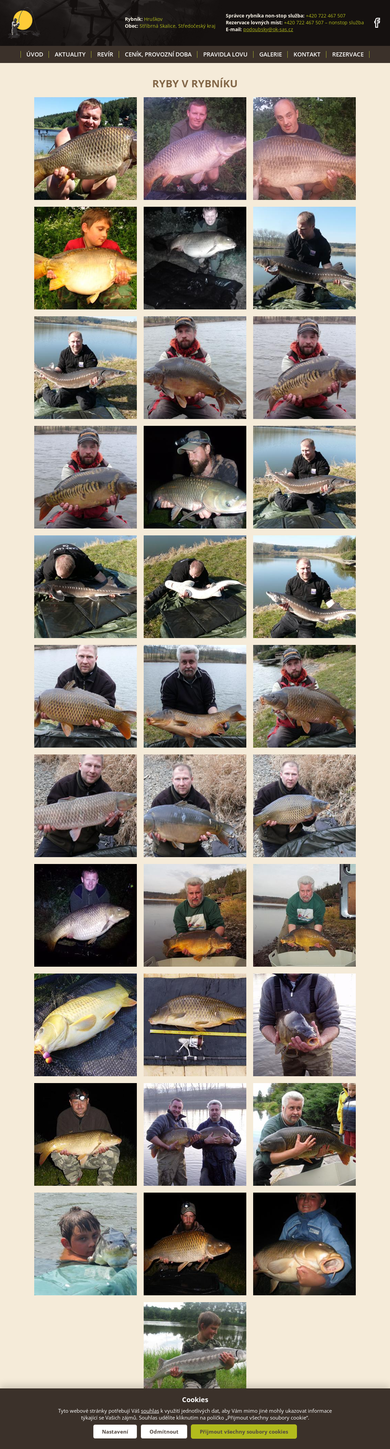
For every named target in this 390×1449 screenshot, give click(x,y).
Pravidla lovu (225, 54)
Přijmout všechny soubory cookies (244, 1431)
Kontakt (307, 54)
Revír (105, 54)
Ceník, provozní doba (158, 54)
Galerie (270, 54)
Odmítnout (164, 1431)
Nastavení (115, 1431)
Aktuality (70, 54)
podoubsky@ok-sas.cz (268, 29)
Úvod (34, 54)
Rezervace (348, 54)
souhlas (150, 1410)
